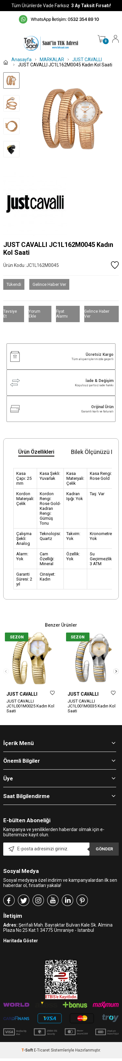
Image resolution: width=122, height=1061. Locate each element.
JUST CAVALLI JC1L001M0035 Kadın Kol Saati (91, 706)
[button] (116, 677)
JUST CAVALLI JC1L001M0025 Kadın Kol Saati (30, 706)
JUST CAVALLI (22, 694)
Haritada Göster (20, 953)
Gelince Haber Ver (49, 284)
